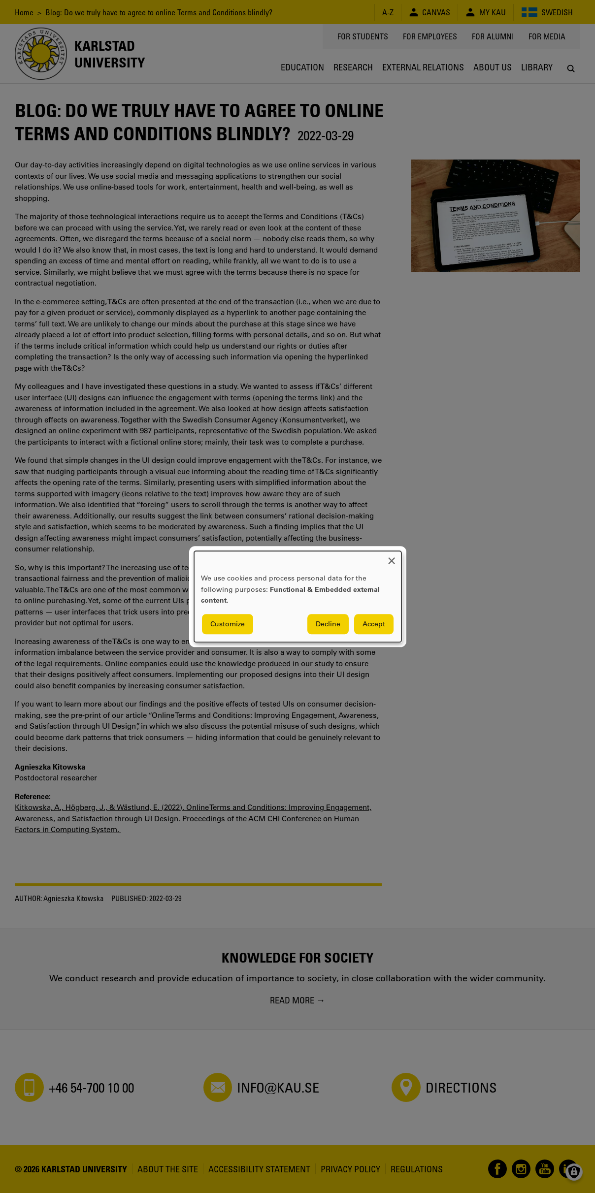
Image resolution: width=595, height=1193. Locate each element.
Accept (374, 623)
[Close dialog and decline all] (391, 557)
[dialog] (297, 596)
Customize (227, 623)
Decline (328, 623)
